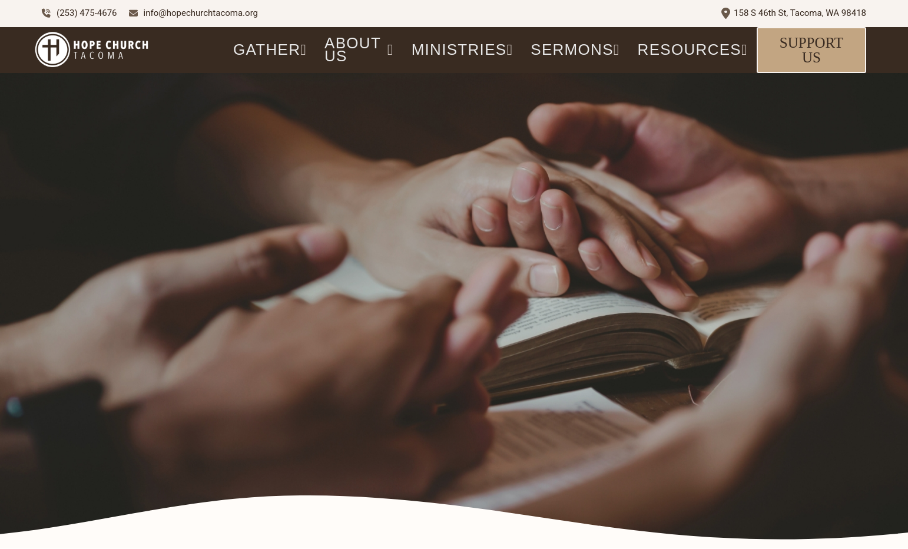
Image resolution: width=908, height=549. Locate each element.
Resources (693, 49)
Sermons (575, 49)
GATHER (270, 49)
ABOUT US (359, 49)
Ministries (462, 49)
